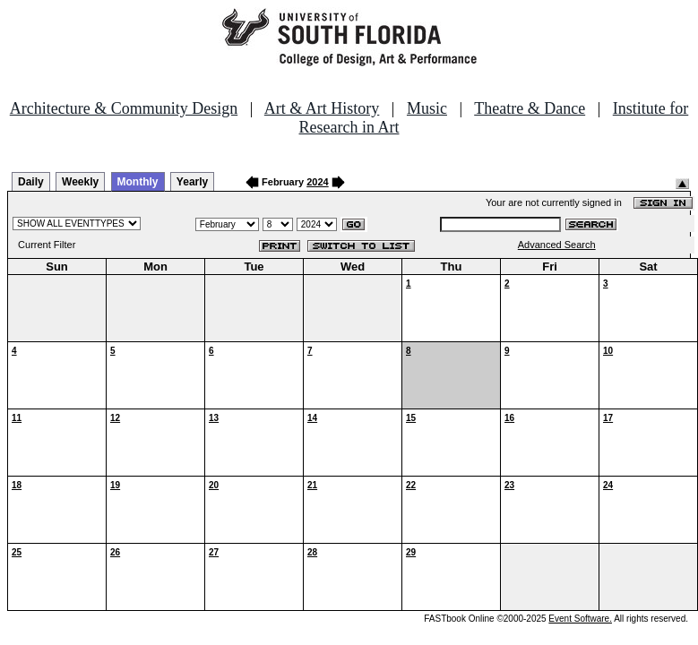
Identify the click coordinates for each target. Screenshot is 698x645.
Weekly (80, 182)
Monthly (138, 182)
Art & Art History (322, 108)
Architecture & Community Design (123, 108)
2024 (317, 181)
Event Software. (580, 619)
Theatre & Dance (529, 108)
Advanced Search (557, 244)
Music (427, 108)
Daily (31, 182)
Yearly (192, 182)
